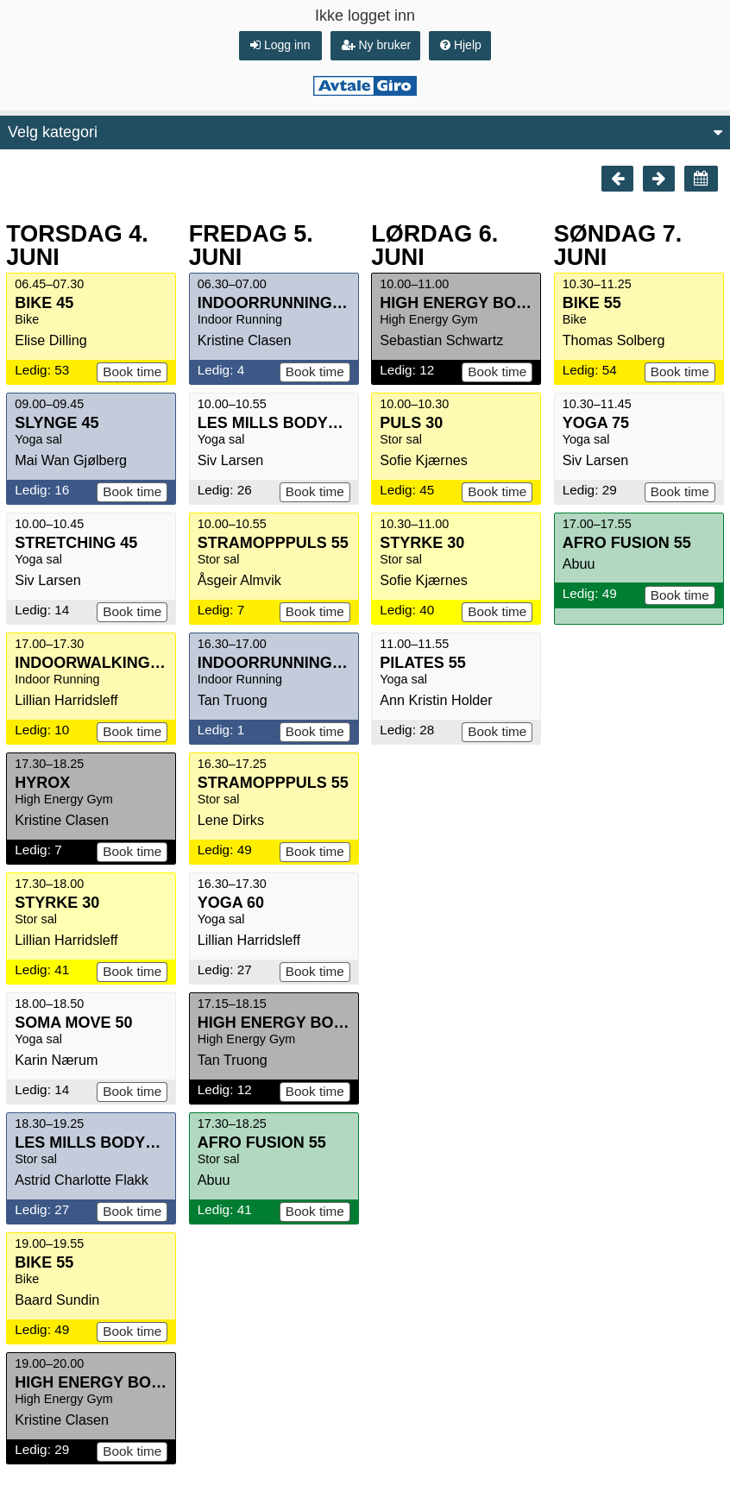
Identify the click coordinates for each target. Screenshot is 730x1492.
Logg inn (280, 45)
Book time (132, 371)
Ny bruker (377, 45)
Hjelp (460, 45)
